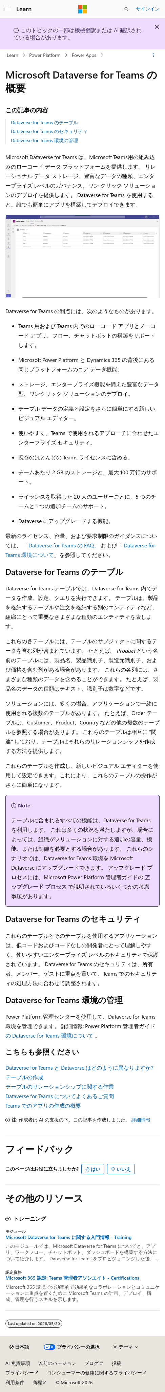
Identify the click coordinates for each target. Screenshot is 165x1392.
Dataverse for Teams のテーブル (44, 122)
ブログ (91, 1363)
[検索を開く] (126, 9)
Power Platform (45, 55)
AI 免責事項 (17, 1363)
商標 (37, 1382)
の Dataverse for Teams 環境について (49, 1035)
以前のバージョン (57, 1363)
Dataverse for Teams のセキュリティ (49, 131)
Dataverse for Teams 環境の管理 (44, 140)
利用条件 (14, 1382)
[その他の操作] (154, 55)
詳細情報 (140, 1119)
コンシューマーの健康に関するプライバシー (94, 1372)
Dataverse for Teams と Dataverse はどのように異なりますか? (79, 1067)
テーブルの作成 (24, 1077)
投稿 (116, 1363)
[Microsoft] (82, 9)
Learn (12, 55)
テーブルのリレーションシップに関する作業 (59, 1086)
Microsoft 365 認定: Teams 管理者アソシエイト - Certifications (72, 1278)
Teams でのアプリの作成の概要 (43, 1105)
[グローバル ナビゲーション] (7, 9)
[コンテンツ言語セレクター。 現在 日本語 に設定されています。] (19, 1347)
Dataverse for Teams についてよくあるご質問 (59, 1096)
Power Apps (84, 55)
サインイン (148, 8)
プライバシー (19, 1372)
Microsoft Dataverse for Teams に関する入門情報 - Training (68, 1237)
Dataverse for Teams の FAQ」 (63, 545)
